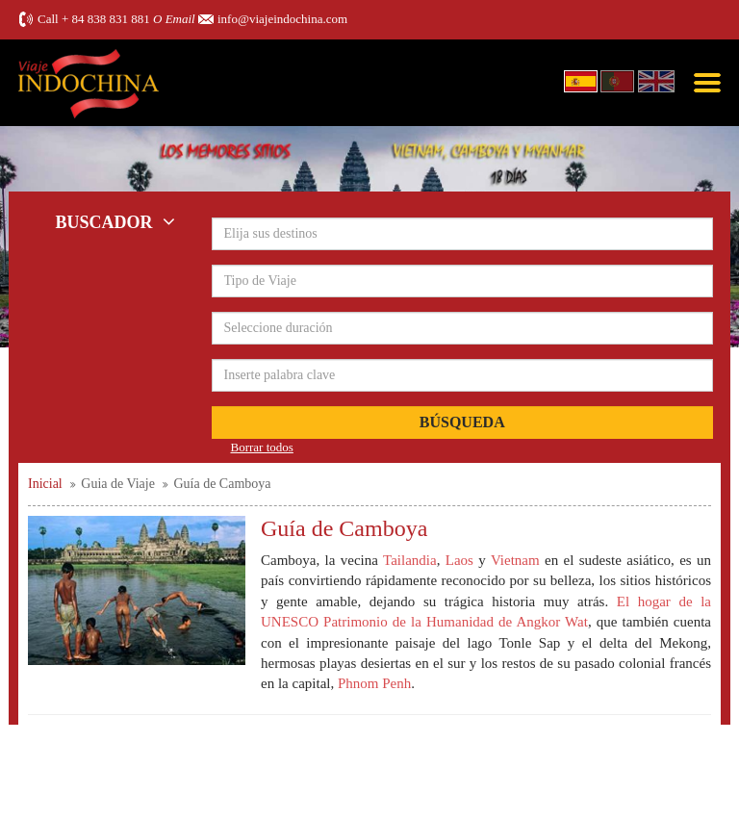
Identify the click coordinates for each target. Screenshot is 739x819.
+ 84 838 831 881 (106, 19)
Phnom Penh (374, 683)
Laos (459, 560)
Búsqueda (462, 422)
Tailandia (410, 560)
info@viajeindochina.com (282, 19)
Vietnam (518, 560)
